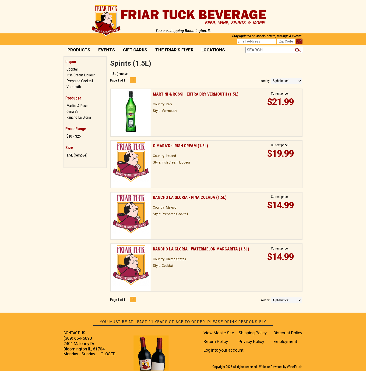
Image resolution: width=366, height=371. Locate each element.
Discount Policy (288, 332)
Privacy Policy (251, 341)
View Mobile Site (219, 332)
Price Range (75, 128)
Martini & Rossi (77, 105)
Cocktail (72, 69)
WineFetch (294, 367)
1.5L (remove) (77, 155)
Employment (285, 341)
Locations (211, 50)
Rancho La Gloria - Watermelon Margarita (201, 248)
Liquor (70, 61)
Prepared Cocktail (80, 81)
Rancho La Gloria (79, 117)
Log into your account (223, 350)
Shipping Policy (253, 332)
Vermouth (74, 87)
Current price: (280, 93)
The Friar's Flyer (174, 49)
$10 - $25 (74, 136)
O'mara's (72, 111)
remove (123, 74)
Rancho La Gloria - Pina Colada (189, 197)
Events (106, 49)
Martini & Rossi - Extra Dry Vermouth (195, 94)
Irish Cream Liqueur (81, 75)
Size (69, 147)
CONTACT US (74, 332)
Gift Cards (135, 49)
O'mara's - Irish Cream (180, 145)
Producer (73, 98)
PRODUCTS (77, 50)
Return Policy (216, 341)
